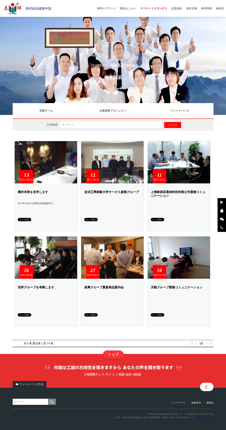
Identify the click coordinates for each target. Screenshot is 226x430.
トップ (113, 354)
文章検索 (52, 124)
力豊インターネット (204, 417)
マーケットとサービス (153, 8)
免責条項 (196, 402)
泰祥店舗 (191, 8)
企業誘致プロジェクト (112, 110)
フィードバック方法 (29, 384)
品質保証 (176, 8)
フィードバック (179, 110)
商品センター (128, 8)
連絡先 (220, 8)
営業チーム (46, 110)
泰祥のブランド (106, 8)
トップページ (178, 402)
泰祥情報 (206, 8)
